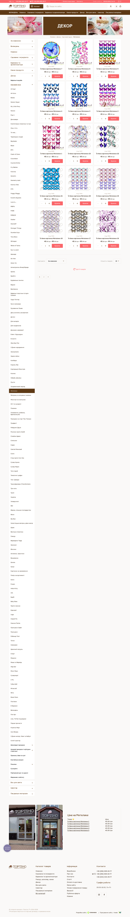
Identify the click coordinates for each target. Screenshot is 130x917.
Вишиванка (14, 558)
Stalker (13, 219)
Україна (13, 497)
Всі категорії (40, 893)
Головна (52, 37)
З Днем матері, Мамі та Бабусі (21, 736)
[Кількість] (45, 76)
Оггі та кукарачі (16, 404)
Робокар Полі (15, 636)
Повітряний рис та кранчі (19, 773)
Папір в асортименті (17, 575)
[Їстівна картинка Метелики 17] (79, 222)
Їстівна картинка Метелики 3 (78, 826)
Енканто (13, 339)
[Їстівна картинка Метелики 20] (79, 179)
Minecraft (14, 688)
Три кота (14, 488)
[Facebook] (120, 1)
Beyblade (14, 141)
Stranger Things (16, 228)
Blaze (12, 145)
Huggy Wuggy (15, 193)
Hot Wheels (14, 732)
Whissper (14, 241)
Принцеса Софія (16, 627)
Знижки (58, 1)
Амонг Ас (14, 263)
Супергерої (14, 675)
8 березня (14, 706)
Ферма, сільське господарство (21, 510)
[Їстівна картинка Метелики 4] (51, 94)
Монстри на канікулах (18, 399)
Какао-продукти (72, 12)
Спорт (13, 653)
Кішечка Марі (15, 727)
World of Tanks (15, 245)
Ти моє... (13, 132)
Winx (12, 693)
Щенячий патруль (17, 649)
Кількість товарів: (107, 261)
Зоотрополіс (15, 352)
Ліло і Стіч (14, 128)
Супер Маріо (15, 466)
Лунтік (13, 382)
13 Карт (13, 89)
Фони (12, 514)
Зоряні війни (15, 356)
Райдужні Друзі (16, 427)
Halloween (14, 645)
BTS (12, 150)
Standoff (13, 224)
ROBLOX (13, 215)
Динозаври (14, 119)
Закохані (14, 545)
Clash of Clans (15, 154)
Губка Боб (14, 684)
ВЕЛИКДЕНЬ (13, 12)
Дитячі (13, 317)
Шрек (12, 527)
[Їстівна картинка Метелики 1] (51, 137)
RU (13, 1)
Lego (12, 614)
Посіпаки (14, 701)
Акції (52, 1)
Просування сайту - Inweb (110, 912)
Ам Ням (13, 258)
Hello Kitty (14, 588)
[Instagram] (119, 1)
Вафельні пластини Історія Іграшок (19, 294)
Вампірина (14, 289)
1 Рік (12, 680)
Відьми (13, 285)
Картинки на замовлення (19, 571)
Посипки (14, 764)
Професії (14, 423)
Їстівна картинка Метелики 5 (78, 830)
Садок (13, 445)
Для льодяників (16, 325)
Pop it (12, 115)
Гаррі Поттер (15, 299)
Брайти (13, 276)
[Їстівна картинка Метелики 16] (107, 222)
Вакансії (70, 891)
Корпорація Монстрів (18, 369)
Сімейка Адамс (16, 436)
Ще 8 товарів (81, 269)
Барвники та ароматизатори (55, 12)
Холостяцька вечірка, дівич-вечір (22, 523)
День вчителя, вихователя (19, 312)
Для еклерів (15, 321)
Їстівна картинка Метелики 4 (78, 828)
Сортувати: (41, 261)
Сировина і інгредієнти (35, 12)
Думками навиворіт (17, 330)
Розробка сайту (86, 912)
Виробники (71, 871)
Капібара (14, 360)
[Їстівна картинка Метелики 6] (79, 52)
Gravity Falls (15, 184)
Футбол (13, 519)
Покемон (14, 408)
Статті (69, 879)
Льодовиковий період (18, 386)
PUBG (12, 211)
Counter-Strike (15, 163)
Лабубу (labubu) (16, 378)
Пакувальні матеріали (113, 12)
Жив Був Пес (15, 343)
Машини (13, 658)
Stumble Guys (15, 232)
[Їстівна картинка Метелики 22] (107, 137)
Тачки (13, 640)
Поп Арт (13, 714)
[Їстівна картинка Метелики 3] (79, 94)
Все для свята (91, 12)
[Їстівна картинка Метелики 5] (107, 52)
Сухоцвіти (14, 768)
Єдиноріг (14, 610)
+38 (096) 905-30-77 (22, 1)
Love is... (13, 202)
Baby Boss (14, 601)
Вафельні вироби (16, 80)
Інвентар (101, 12)
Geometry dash (15, 180)
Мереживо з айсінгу (17, 777)
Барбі (12, 597)
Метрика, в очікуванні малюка (21, 395)
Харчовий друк (67, 37)
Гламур (13, 536)
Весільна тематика (17, 532)
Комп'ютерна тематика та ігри (21, 124)
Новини (70, 896)
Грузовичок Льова (17, 308)
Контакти (80, 1)
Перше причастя (16, 723)
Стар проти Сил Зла (17, 458)
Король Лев (14, 365)
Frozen (13, 584)
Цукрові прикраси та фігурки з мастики (20, 750)
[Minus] (42, 76)
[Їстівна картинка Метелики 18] (51, 222)
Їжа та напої (15, 250)
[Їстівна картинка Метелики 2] (107, 94)
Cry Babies (14, 167)
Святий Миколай (16, 449)
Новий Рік (14, 619)
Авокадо (13, 254)
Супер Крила (15, 462)
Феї (12, 506)
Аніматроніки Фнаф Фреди (20, 267)
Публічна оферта (73, 893)
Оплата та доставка (69, 1)
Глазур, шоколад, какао (45, 879)
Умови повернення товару (77, 888)
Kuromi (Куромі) (16, 198)
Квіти (12, 579)
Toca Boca (14, 237)
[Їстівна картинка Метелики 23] (79, 137)
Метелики (14, 391)
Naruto (13, 111)
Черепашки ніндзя (17, 137)
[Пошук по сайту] (47, 6)
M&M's (13, 206)
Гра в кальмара (16, 304)
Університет (15, 501)
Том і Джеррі (15, 479)
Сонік (12, 453)
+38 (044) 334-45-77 (104, 877)
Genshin (13, 176)
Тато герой (14, 471)
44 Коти (13, 93)
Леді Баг (13, 666)
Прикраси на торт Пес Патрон (21, 419)
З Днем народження (17, 347)
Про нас (70, 874)
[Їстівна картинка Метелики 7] (51, 52)
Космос (13, 373)
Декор (82, 12)
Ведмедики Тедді (16, 540)
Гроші (12, 566)
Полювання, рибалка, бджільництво (18, 413)
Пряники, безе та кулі (18, 755)
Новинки (22, 12)
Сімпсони (14, 440)
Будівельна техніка (17, 280)
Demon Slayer (15, 102)
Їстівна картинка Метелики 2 (78, 824)
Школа (13, 562)
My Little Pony (15, 106)
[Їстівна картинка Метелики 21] (51, 179)
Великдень (15, 46)
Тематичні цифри (16, 475)
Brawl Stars (14, 697)
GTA (12, 189)
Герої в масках (15, 606)
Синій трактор (15, 740)
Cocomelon (14, 158)
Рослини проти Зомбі (18, 432)
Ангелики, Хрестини (17, 553)
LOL (12, 593)
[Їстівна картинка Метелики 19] (107, 179)
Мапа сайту (71, 885)
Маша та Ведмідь (16, 662)
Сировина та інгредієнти (45, 874)
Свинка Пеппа (15, 623)
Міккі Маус (14, 671)
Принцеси (14, 632)
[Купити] (57, 76)
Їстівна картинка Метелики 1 (78, 821)
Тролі (12, 493)
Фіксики (13, 549)
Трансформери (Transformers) (20, 484)
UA (10, 1)
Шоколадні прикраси (18, 745)
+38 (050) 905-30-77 (40, 1)
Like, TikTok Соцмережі (18, 719)
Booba (13, 97)
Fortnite (13, 171)
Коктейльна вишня (17, 760)
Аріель (13, 271)
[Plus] (49, 76)
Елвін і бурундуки (17, 334)
